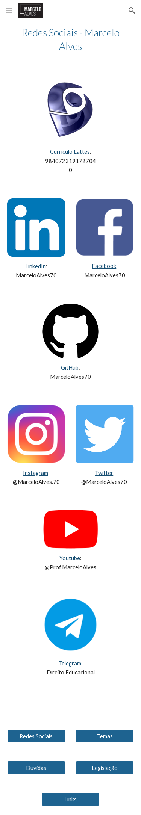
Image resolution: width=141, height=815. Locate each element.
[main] (70, 39)
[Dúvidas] (36, 767)
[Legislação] (104, 767)
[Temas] (104, 736)
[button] (9, 10)
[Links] (70, 799)
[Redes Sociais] (36, 736)
